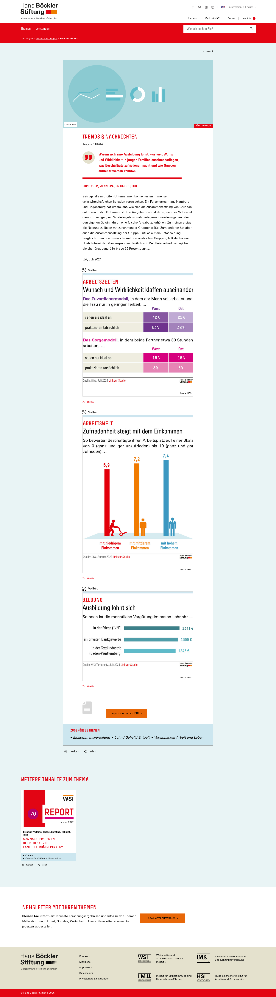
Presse (231, 18)
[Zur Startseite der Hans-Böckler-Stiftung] (39, 17)
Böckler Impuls (203, 125)
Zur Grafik (88, 401)
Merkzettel (85, 961)
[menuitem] (26, 31)
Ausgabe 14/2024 (92, 144)
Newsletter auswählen (161, 918)
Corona (29, 855)
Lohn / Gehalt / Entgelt (131, 737)
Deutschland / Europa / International (43, 858)
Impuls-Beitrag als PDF (125, 714)
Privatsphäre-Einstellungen (94, 978)
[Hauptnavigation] (35, 28)
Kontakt (83, 956)
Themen (26, 28)
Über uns (192, 18)
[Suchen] (251, 29)
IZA (84, 259)
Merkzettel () (212, 18)
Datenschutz (86, 973)
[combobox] (215, 29)
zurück (209, 51)
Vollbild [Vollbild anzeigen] (90, 270)
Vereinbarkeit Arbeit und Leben (178, 737)
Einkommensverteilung (91, 737)
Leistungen (43, 28)
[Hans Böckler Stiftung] (39, 969)
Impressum (85, 967)
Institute (246, 18)
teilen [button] (90, 751)
